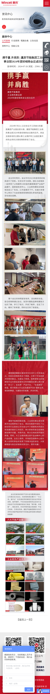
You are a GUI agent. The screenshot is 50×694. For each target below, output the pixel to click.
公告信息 (34, 41)
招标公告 (15, 46)
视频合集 (25, 41)
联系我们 (40, 670)
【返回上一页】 (25, 619)
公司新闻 (6, 41)
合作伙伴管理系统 (36, 680)
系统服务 (40, 667)
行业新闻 (15, 41)
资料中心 (6, 46)
